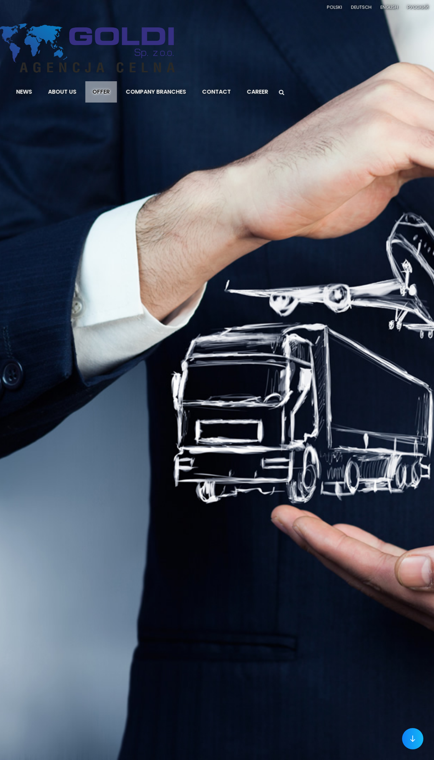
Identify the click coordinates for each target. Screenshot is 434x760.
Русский (418, 7)
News (38, 92)
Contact (230, 92)
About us (76, 92)
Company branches (170, 92)
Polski (334, 7)
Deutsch (361, 7)
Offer (115, 92)
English (389, 7)
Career (271, 92)
